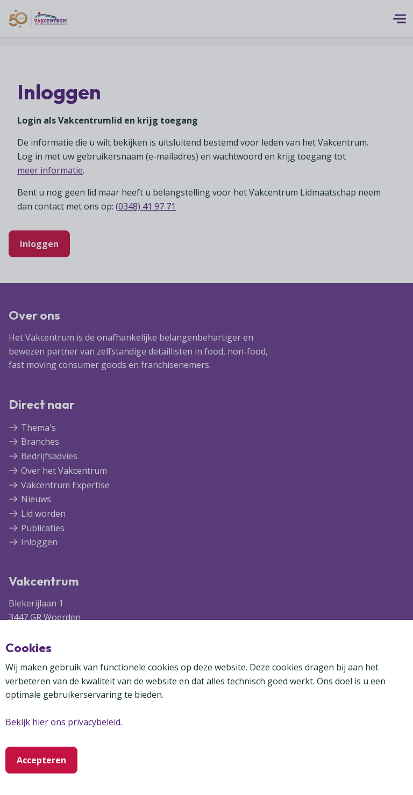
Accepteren (41, 760)
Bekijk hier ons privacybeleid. (63, 722)
